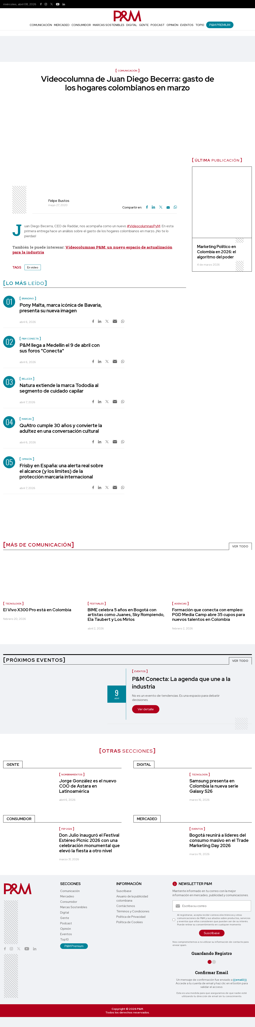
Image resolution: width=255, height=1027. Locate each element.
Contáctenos (125, 906)
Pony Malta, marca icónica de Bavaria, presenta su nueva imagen (61, 308)
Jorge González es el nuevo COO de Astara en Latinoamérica (87, 786)
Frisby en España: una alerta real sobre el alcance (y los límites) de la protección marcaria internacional (61, 471)
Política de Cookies (129, 922)
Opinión (172, 25)
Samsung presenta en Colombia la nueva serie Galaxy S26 (213, 786)
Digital (131, 25)
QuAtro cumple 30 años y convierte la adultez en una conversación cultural (61, 428)
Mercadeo (62, 25)
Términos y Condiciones (132, 911)
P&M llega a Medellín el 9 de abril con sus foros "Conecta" (60, 348)
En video (32, 267)
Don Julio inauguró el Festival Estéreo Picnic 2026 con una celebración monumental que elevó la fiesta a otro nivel (89, 843)
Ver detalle (146, 709)
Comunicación (41, 25)
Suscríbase (123, 891)
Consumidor (81, 25)
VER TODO (240, 546)
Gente (144, 25)
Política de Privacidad (130, 917)
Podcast (158, 25)
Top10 (199, 25)
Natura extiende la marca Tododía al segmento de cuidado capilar (59, 388)
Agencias (180, 603)
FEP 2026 (66, 829)
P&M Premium (219, 25)
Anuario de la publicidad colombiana (132, 898)
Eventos (186, 25)
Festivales (97, 603)
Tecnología (13, 603)
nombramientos (71, 774)
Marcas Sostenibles (108, 25)
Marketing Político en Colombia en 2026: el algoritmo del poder (216, 252)
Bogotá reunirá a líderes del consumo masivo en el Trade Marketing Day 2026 (219, 840)
